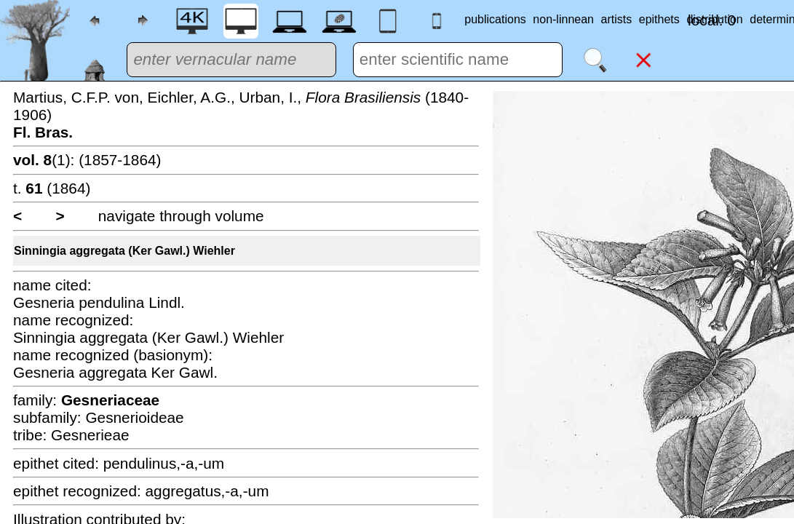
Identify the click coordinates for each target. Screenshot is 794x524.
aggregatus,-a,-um (207, 491)
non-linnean (563, 19)
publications (495, 19)
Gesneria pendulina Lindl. (99, 302)
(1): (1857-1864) (87, 159)
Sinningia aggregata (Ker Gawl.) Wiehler (124, 251)
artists (616, 19)
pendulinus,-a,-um (163, 463)
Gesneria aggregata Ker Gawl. (115, 372)
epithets (659, 19)
